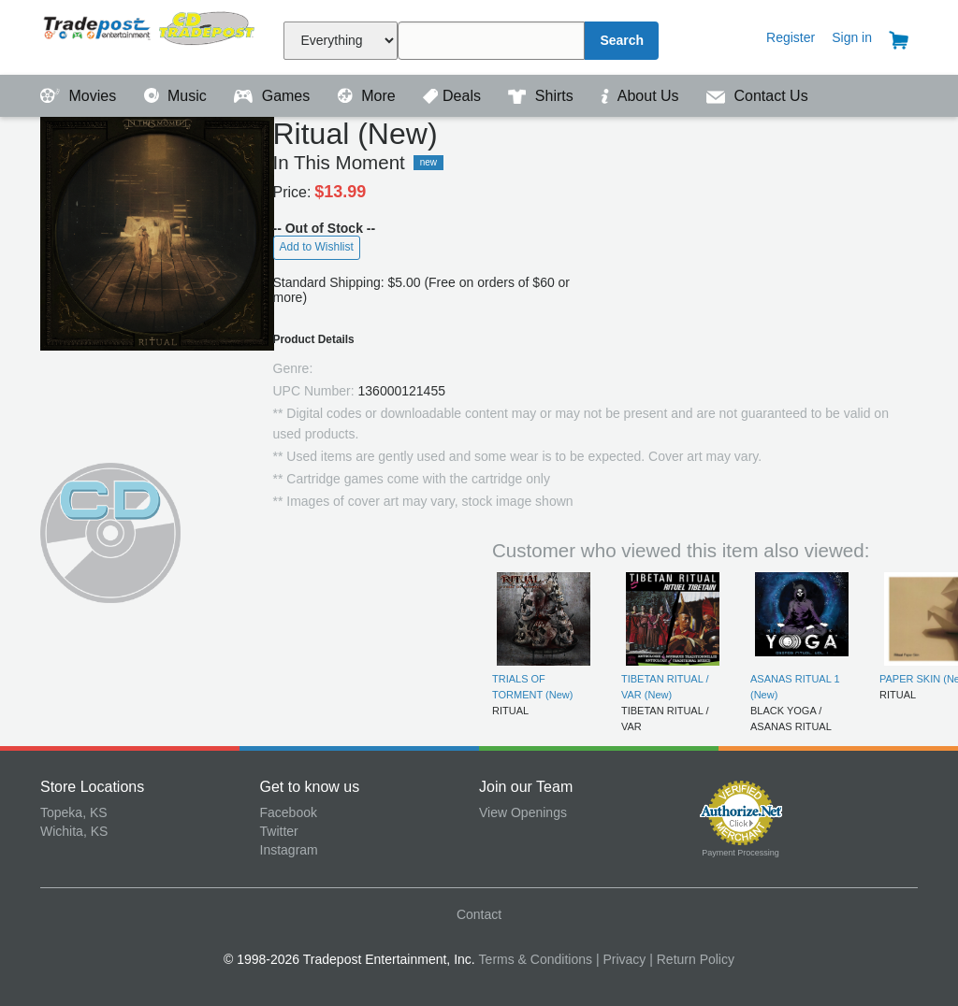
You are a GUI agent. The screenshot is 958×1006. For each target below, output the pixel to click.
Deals (454, 96)
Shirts (542, 96)
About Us (642, 96)
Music (177, 96)
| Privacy (621, 959)
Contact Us (757, 96)
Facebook (288, 812)
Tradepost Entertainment (150, 35)
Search (622, 40)
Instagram (289, 849)
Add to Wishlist (317, 246)
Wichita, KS (74, 831)
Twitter (279, 831)
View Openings (523, 812)
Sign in (852, 37)
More (368, 96)
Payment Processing (740, 852)
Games (273, 96)
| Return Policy (691, 959)
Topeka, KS (74, 812)
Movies (80, 96)
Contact (479, 914)
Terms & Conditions (535, 959)
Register (790, 37)
